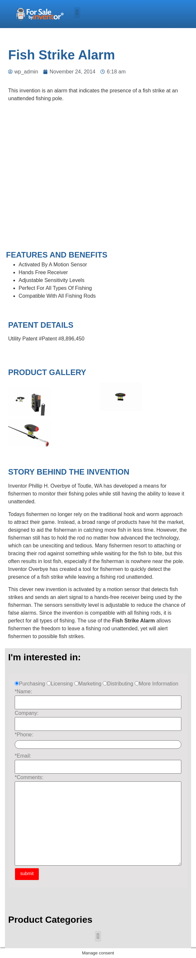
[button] (77, 12)
